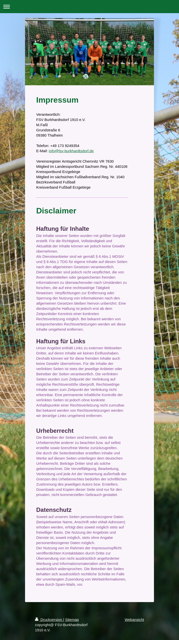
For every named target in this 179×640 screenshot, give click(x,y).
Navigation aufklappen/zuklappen (89, 6)
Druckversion (49, 619)
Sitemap (72, 619)
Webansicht (134, 619)
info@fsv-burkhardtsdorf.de (71, 151)
